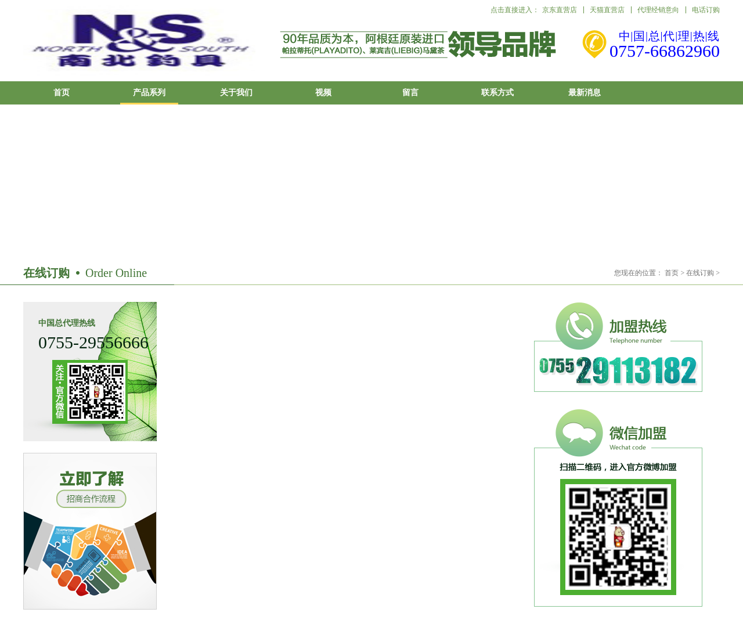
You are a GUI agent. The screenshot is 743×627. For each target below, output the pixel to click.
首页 (61, 92)
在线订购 (700, 273)
